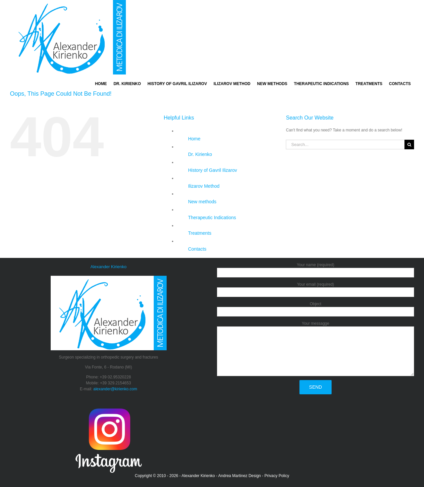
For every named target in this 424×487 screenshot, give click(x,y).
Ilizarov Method (204, 186)
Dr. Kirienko (200, 154)
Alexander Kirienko (198, 475)
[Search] (409, 144)
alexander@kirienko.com (115, 389)
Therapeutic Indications (212, 217)
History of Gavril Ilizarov (212, 170)
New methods (202, 201)
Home (194, 138)
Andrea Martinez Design (239, 475)
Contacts (197, 249)
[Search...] (345, 144)
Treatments (199, 233)
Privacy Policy (276, 475)
